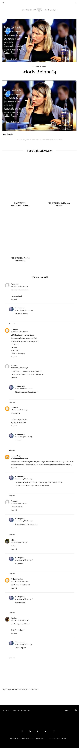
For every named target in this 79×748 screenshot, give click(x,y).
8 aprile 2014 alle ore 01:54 (19, 458)
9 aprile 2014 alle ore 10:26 (19, 620)
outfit (20, 338)
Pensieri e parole (56, 140)
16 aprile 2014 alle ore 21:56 (24, 560)
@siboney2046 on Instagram (16, 710)
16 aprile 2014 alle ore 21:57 (24, 644)
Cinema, (28, 140)
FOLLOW (70, 710)
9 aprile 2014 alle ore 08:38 (19, 581)
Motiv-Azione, (46, 140)
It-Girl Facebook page (18, 353)
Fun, (39, 140)
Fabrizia (14, 618)
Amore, (23, 140)
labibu (13, 540)
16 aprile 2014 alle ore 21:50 (24, 310)
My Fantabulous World (18, 423)
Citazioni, (35, 140)
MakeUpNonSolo (17, 579)
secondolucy (15, 456)
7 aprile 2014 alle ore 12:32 (19, 410)
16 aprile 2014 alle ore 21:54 (24, 479)
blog (35, 338)
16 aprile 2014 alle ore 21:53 (23, 388)
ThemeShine (64, 738)
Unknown (14, 329)
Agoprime (14, 284)
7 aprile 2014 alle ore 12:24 (19, 331)
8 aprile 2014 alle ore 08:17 (19, 503)
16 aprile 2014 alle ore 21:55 (23, 521)
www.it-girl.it (15, 350)
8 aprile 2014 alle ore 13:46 (19, 542)
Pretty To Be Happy (17, 630)
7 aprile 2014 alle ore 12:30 (19, 368)
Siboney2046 (20, 308)
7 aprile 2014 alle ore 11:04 (19, 286)
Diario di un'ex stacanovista (33, 738)
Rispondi (14, 299)
